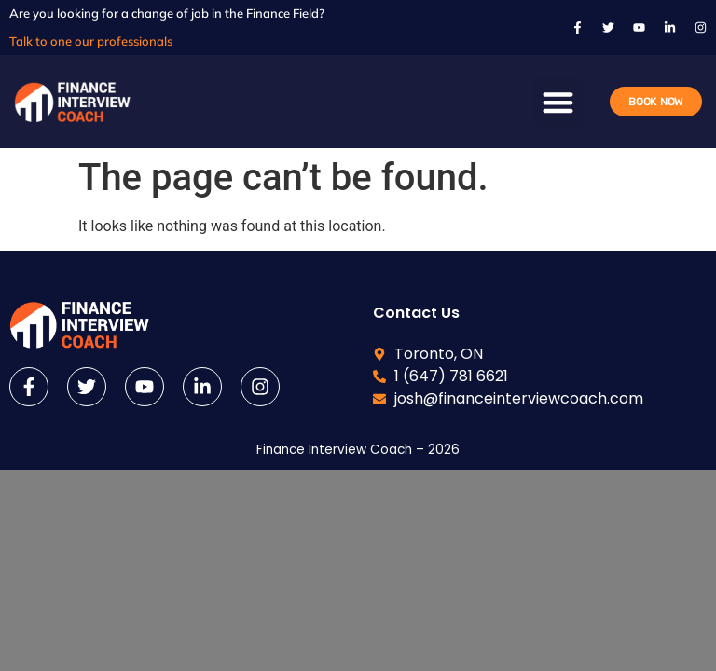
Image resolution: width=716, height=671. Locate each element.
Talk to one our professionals (90, 41)
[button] (558, 102)
